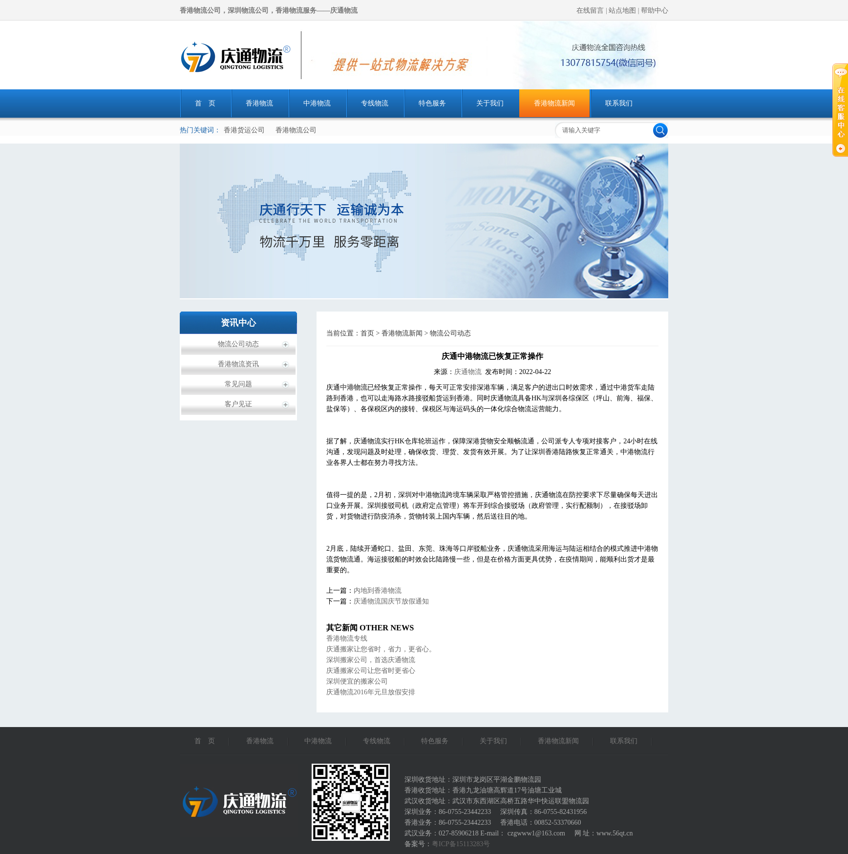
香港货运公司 (244, 130)
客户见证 (238, 404)
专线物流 (374, 103)
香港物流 (259, 103)
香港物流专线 (346, 638)
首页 (367, 333)
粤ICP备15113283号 (461, 844)
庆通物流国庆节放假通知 (391, 601)
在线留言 (591, 10)
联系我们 (619, 103)
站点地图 (623, 10)
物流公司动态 (238, 344)
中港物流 (317, 103)
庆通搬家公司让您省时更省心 (370, 670)
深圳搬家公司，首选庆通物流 (370, 660)
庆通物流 (468, 371)
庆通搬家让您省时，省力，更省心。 (381, 649)
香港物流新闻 (554, 103)
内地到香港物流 (378, 590)
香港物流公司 (296, 130)
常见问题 (238, 384)
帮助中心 (654, 10)
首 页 (205, 103)
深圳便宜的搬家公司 (357, 681)
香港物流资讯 (238, 364)
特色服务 (432, 103)
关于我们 (490, 103)
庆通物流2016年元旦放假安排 (370, 692)
